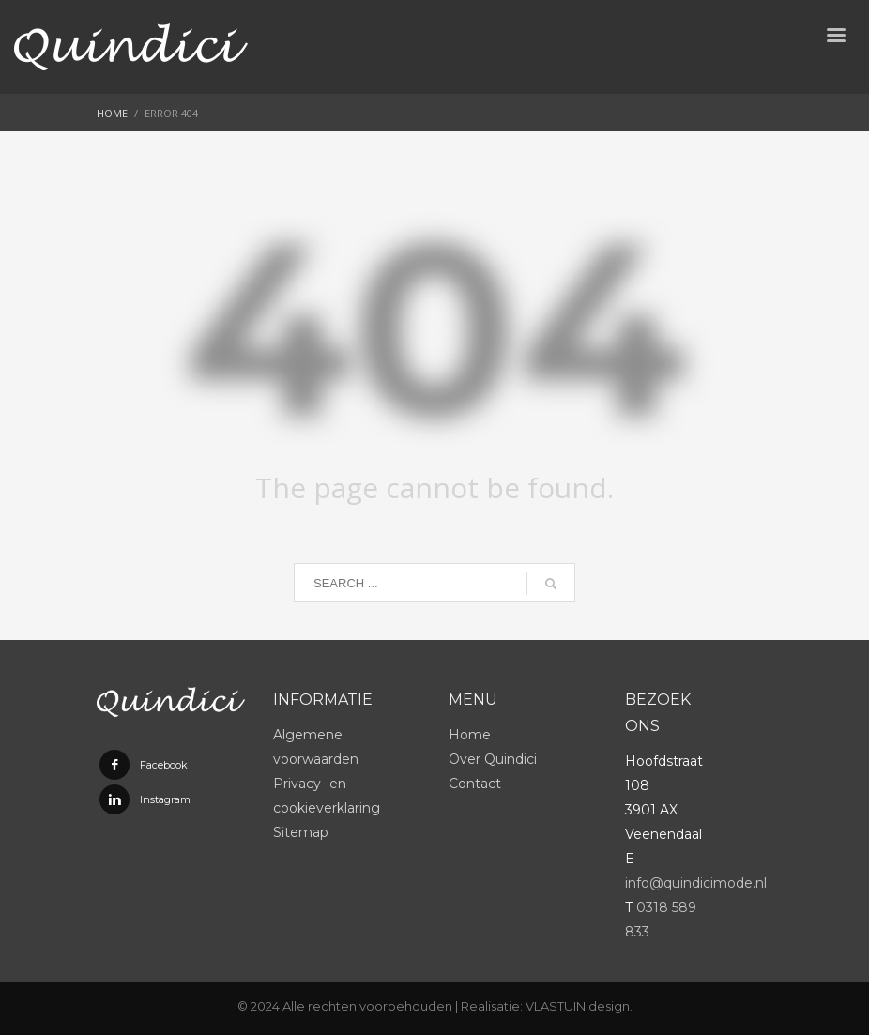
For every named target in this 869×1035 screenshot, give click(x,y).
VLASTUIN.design (578, 1005)
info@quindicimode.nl (696, 883)
